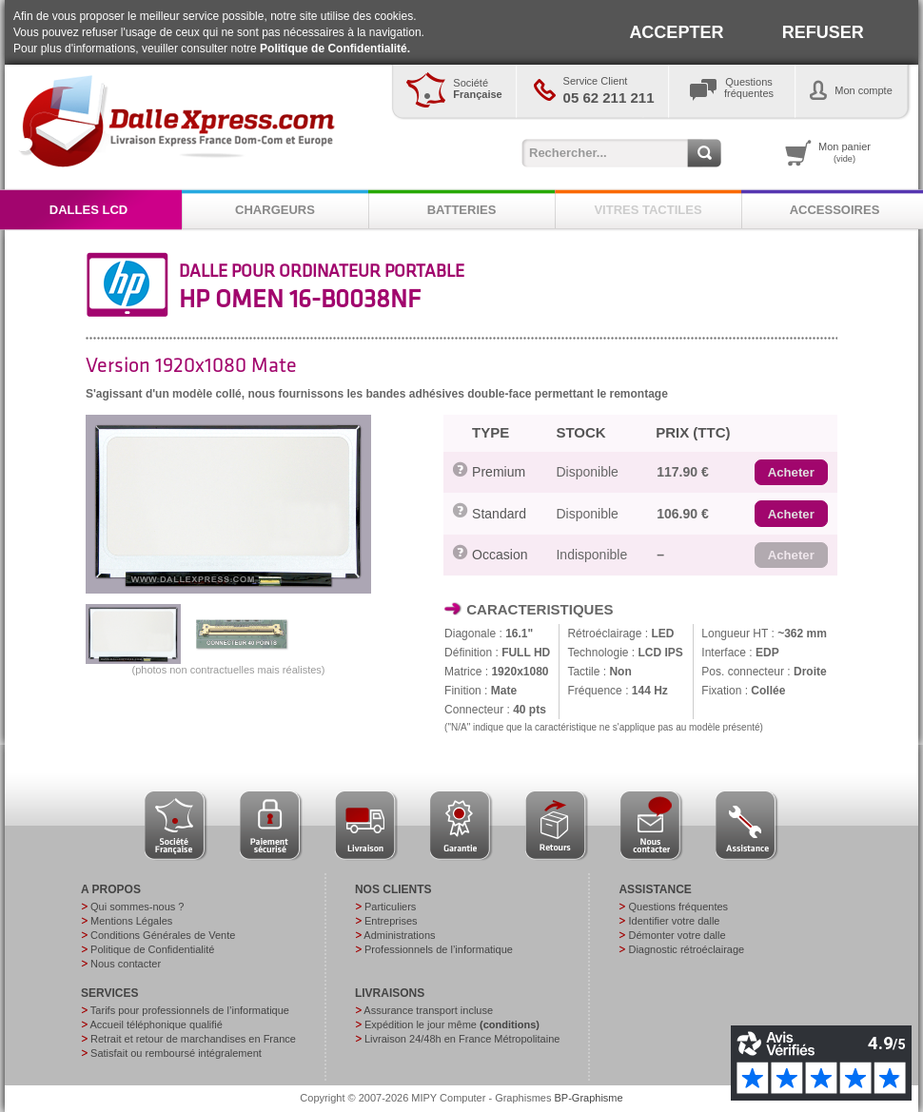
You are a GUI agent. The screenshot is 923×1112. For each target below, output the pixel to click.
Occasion (499, 554)
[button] (791, 472)
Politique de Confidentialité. (335, 48)
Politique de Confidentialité (152, 949)
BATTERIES (462, 210)
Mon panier (844, 152)
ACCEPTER (676, 32)
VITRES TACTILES (647, 210)
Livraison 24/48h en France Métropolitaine (462, 1038)
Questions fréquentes (678, 906)
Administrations (399, 935)
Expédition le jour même (452, 1024)
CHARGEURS (275, 210)
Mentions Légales (131, 921)
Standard (499, 513)
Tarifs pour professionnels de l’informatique (189, 1010)
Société (477, 88)
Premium (498, 471)
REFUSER (823, 32)
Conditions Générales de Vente (162, 935)
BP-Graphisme (589, 1097)
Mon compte (864, 90)
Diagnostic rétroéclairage (686, 949)
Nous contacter (125, 963)
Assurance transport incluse (428, 1010)
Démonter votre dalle (676, 935)
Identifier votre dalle (673, 921)
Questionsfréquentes (749, 87)
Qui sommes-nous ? (137, 906)
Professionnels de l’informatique (438, 949)
